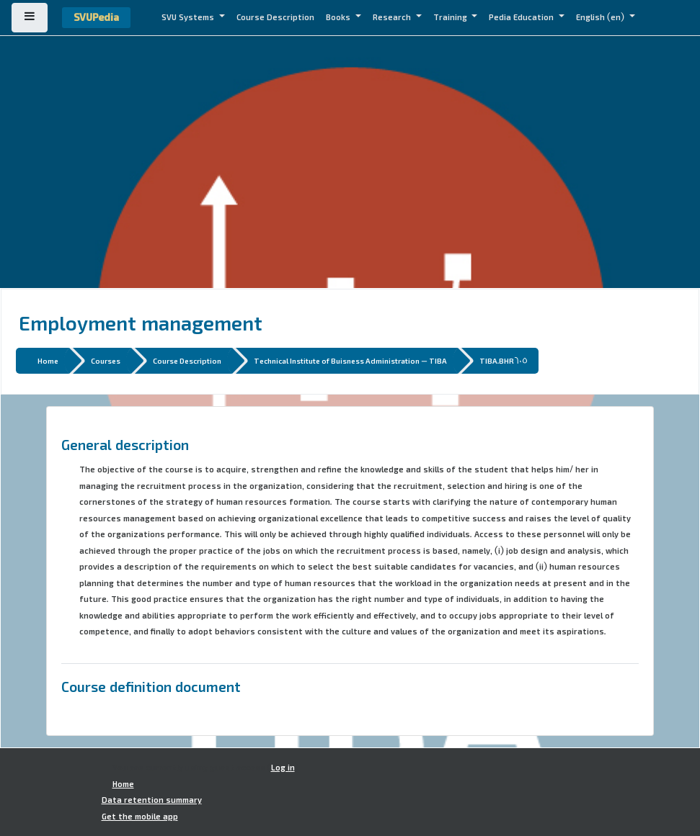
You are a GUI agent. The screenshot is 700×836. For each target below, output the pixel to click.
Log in (283, 767)
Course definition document (151, 686)
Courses (105, 360)
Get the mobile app (140, 816)
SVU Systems (188, 17)
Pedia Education (522, 17)
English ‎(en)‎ (601, 17)
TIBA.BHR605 (503, 360)
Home (47, 360)
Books (339, 17)
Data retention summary (152, 800)
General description (125, 444)
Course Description (275, 17)
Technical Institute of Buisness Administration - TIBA (350, 360)
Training (451, 17)
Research (393, 17)
